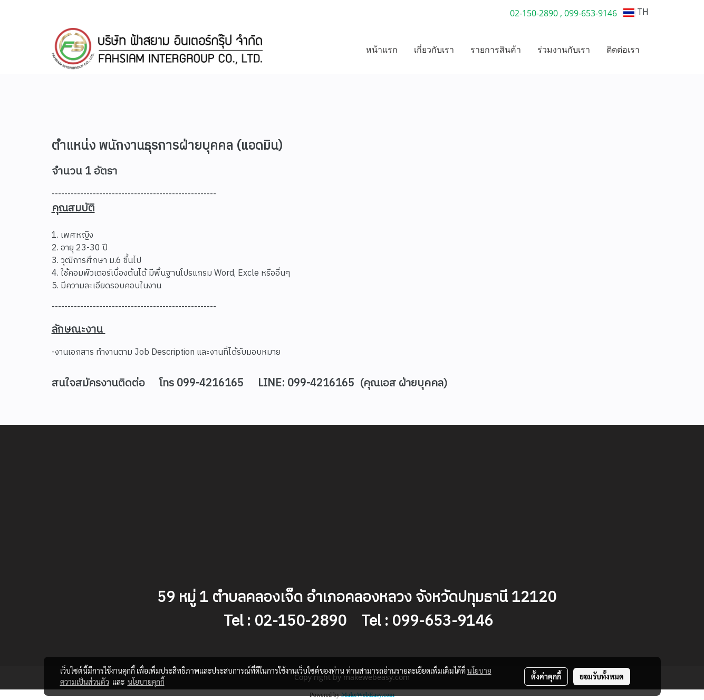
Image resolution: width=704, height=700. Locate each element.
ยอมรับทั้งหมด (602, 676)
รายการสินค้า (495, 49)
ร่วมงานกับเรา (563, 49)
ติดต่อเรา (623, 49)
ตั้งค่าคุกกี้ (546, 676)
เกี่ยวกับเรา (434, 49)
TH (635, 12)
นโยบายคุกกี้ (146, 681)
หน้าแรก (382, 49)
